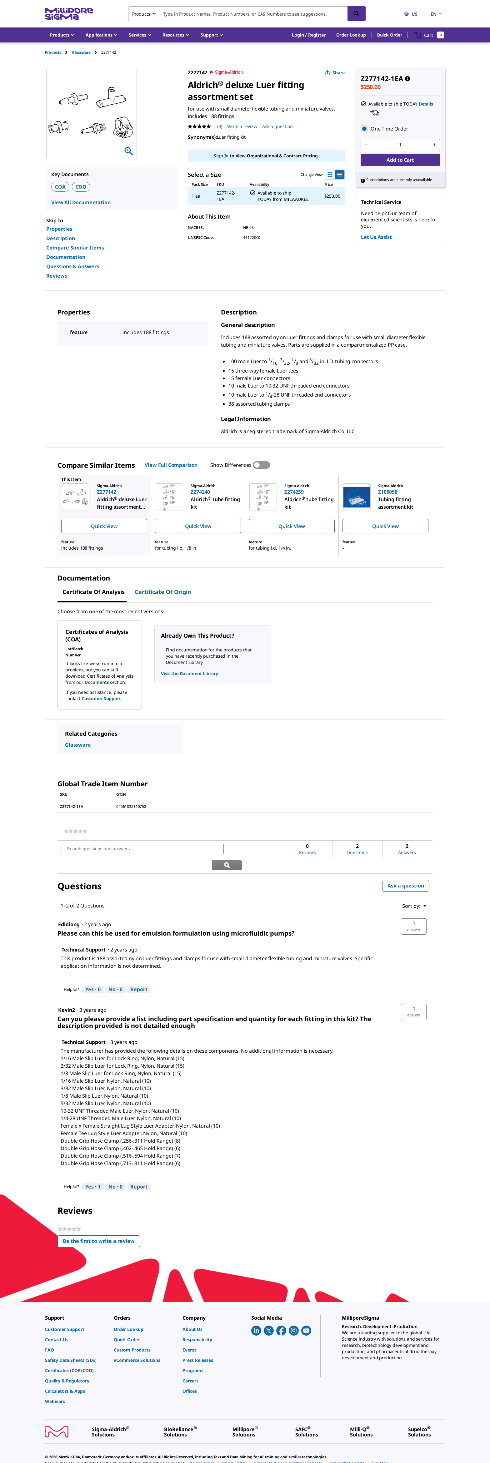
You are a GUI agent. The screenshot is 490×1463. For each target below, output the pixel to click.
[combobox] (247, 13)
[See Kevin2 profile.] (66, 994)
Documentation (65, 257)
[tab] (58, 52)
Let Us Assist (376, 237)
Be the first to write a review (101, 1226)
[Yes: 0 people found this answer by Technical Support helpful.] (93, 973)
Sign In (221, 156)
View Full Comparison (171, 465)
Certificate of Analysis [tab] (93, 592)
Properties (59, 228)
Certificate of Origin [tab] (163, 592)
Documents (97, 682)
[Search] (357, 13)
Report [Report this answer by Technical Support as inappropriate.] (139, 973)
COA (60, 186)
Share (335, 73)
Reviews (56, 275)
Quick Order (389, 35)
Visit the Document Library (189, 673)
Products (53, 52)
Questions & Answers (72, 266)
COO (81, 186)
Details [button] (426, 104)
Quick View (104, 526)
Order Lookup (351, 35)
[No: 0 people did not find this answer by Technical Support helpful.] (115, 973)
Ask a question (406, 869)
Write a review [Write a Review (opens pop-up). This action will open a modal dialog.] (242, 126)
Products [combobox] (141, 14)
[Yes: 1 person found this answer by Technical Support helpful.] (93, 1171)
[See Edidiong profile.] (69, 908)
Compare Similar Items (75, 247)
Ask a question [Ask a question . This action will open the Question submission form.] (277, 126)
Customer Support (101, 698)
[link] (75, 831)
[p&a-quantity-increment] (435, 145)
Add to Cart (400, 159)
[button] (308, 35)
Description (60, 238)
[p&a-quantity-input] (400, 145)
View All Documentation (80, 202)
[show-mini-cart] (429, 35)
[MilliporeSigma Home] (69, 14)
